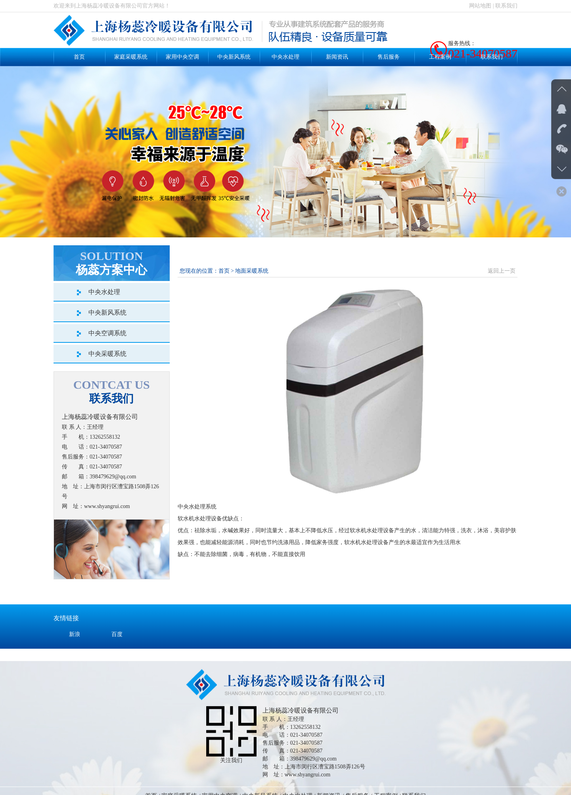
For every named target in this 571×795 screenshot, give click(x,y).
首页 (79, 57)
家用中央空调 (182, 57)
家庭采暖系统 (131, 57)
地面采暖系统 (251, 271)
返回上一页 (501, 271)
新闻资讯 (337, 57)
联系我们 (506, 6)
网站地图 (480, 6)
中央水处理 (285, 57)
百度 (117, 652)
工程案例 (440, 57)
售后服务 (388, 57)
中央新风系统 (234, 57)
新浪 (74, 652)
